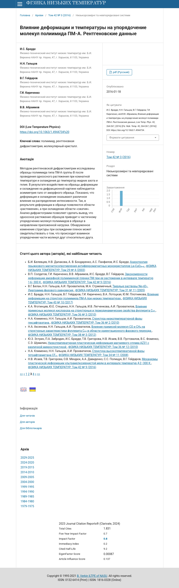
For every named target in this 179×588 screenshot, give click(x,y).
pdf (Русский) (120, 72)
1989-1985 (27, 496)
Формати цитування (121, 137)
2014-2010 (27, 472)
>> (38, 374)
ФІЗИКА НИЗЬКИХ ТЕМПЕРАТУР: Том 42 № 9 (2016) (77, 282)
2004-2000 (27, 482)
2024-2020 (27, 462)
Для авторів (27, 421)
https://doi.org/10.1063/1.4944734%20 (44, 132)
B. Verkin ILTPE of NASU (92, 575)
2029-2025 (27, 457)
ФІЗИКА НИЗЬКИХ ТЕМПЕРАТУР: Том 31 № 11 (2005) (110, 290)
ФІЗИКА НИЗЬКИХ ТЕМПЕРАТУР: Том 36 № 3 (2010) (62, 314)
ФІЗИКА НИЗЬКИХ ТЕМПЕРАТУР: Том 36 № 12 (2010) (103, 347)
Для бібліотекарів (31, 428)
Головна (25, 15)
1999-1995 (27, 486)
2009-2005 (27, 477)
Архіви (39, 15)
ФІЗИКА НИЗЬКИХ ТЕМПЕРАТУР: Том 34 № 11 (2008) (93, 355)
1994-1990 (27, 491)
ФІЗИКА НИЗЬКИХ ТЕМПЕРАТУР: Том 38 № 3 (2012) (62, 334)
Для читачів (27, 415)
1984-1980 (27, 501)
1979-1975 (27, 506)
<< (21, 374)
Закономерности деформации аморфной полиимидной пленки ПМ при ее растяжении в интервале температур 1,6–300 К (90, 278)
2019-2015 (27, 467)
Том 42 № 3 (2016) (59, 15)
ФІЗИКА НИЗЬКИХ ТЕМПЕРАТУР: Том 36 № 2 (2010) (85, 322)
